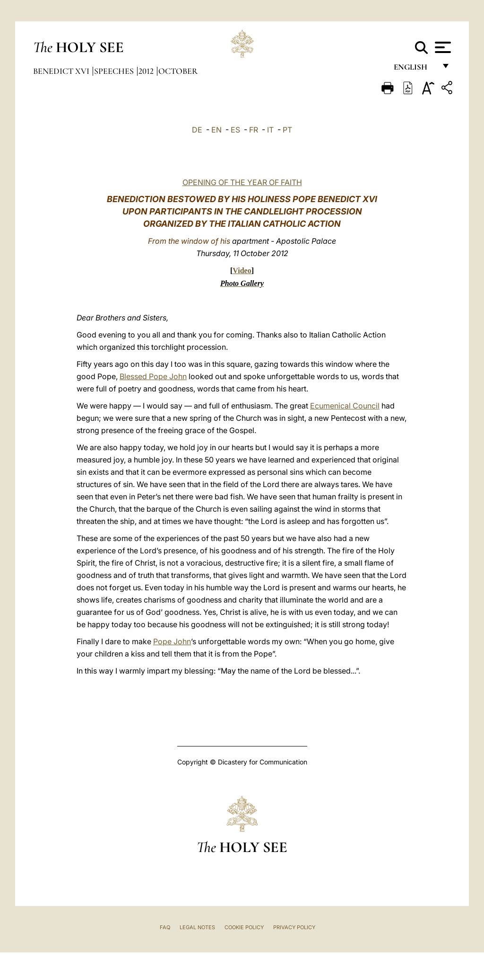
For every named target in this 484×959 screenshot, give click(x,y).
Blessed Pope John (153, 376)
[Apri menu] (441, 47)
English (415, 69)
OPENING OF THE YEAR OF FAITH (242, 182)
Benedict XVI (62, 71)
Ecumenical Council (345, 405)
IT (270, 129)
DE (197, 129)
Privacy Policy (294, 927)
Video (242, 270)
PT (287, 129)
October (178, 71)
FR (253, 129)
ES (235, 129)
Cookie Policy (244, 927)
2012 (147, 71)
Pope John (172, 641)
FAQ (165, 927)
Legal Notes (197, 927)
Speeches (115, 71)
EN (216, 129)
